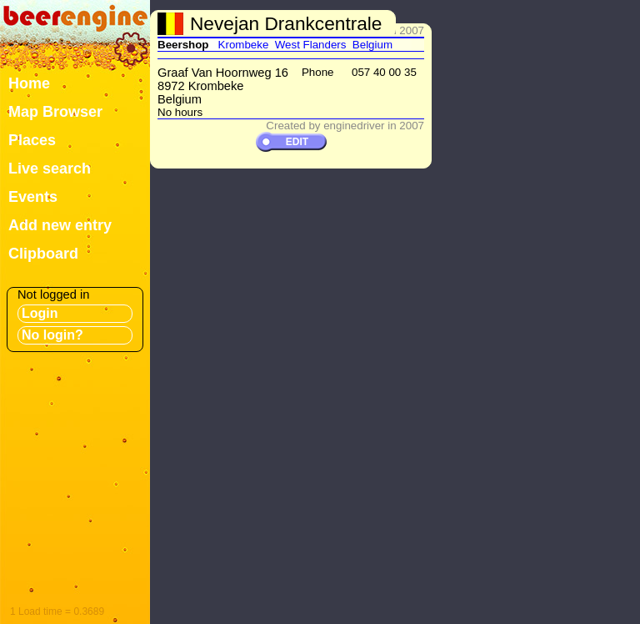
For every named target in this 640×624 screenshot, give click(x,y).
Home (29, 83)
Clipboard (43, 253)
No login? (52, 335)
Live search (49, 168)
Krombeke (243, 44)
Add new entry (60, 225)
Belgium (372, 44)
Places (32, 140)
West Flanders (311, 44)
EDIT (297, 142)
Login (40, 313)
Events (33, 197)
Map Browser (55, 111)
